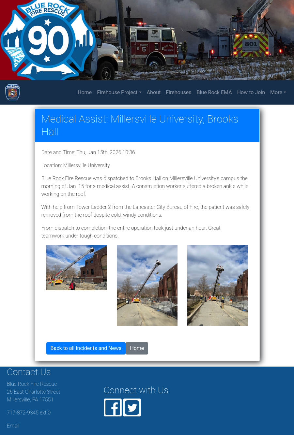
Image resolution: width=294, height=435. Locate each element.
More (276, 92)
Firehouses (178, 92)
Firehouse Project (117, 92)
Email (13, 426)
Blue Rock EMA (214, 92)
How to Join (251, 92)
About (154, 92)
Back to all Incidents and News (86, 348)
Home (86, 91)
